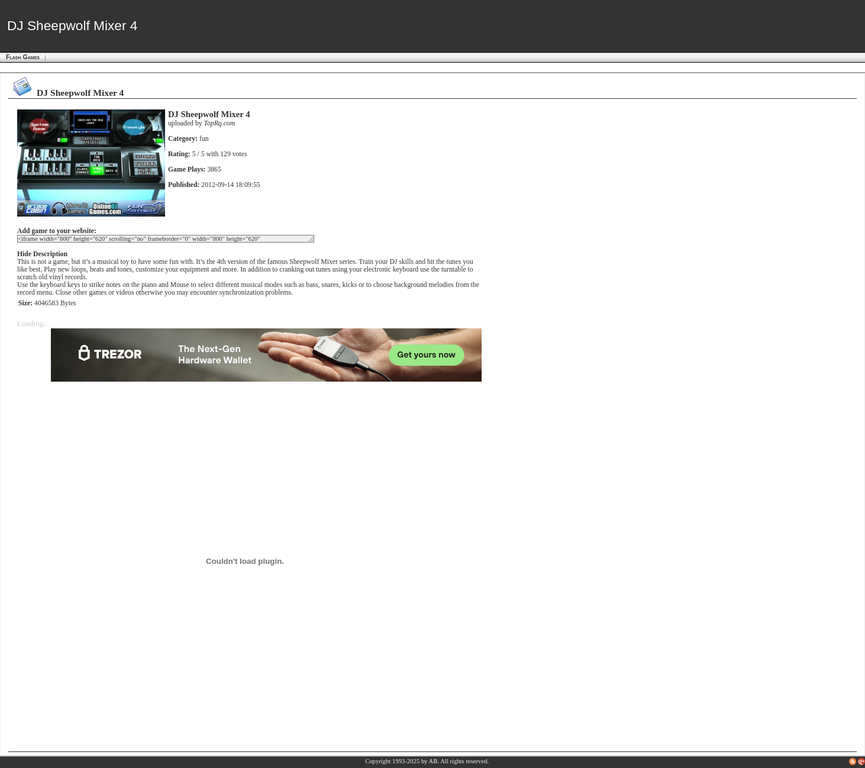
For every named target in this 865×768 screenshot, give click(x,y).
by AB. (430, 761)
